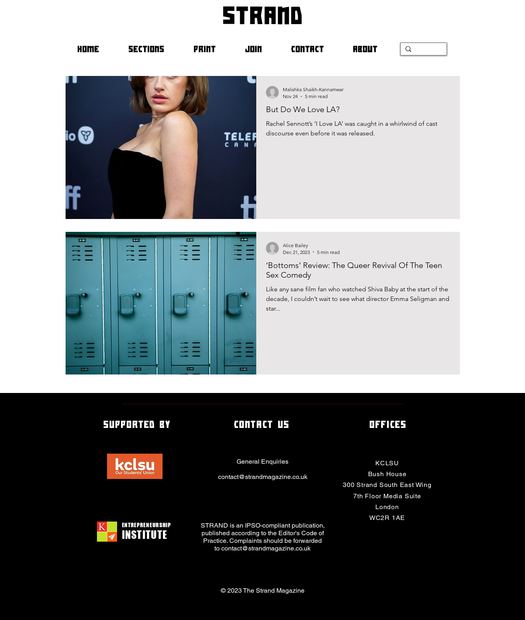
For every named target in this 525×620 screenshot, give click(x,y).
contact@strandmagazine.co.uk (262, 477)
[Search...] (423, 50)
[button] (154, 49)
